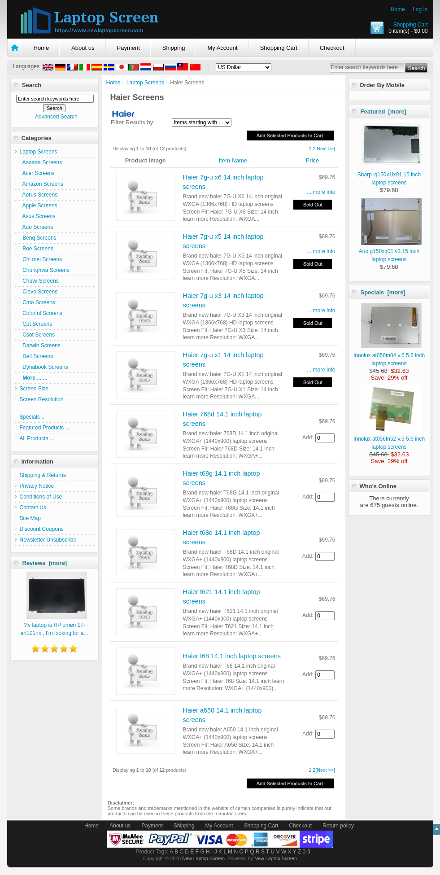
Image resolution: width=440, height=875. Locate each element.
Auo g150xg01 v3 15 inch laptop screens (390, 251)
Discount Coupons (42, 529)
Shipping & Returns (43, 475)
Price (312, 160)
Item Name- (234, 160)
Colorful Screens (41, 313)
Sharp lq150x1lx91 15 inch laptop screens (389, 174)
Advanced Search (56, 117)
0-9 (306, 852)
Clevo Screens (39, 292)
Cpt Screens (36, 324)
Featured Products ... (45, 427)
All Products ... (37, 438)
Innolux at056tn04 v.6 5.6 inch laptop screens (389, 355)
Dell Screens (36, 356)
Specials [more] (383, 292)
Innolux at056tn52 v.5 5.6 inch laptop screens (389, 439)
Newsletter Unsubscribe (48, 540)
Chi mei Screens (41, 259)
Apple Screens (38, 205)
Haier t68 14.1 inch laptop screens (232, 656)
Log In (420, 9)
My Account (222, 47)
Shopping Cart (410, 25)
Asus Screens (38, 216)
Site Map (30, 518)
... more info (321, 192)
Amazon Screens (41, 184)
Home (398, 9)
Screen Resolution (42, 399)
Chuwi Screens (39, 281)
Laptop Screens (145, 82)
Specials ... (33, 417)
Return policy (338, 825)
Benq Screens (38, 238)
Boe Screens (36, 248)
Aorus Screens (39, 195)
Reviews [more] (44, 563)
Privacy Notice (37, 486)
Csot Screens (37, 335)
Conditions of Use (41, 497)
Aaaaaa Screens (41, 162)
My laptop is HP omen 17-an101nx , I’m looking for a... (54, 625)
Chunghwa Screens (45, 270)
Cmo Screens (37, 302)
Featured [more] (384, 111)
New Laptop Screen (203, 858)
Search (31, 85)
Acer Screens (37, 173)
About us (82, 47)
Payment (128, 47)
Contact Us (33, 507)
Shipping (173, 47)
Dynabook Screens (44, 367)
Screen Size (34, 388)
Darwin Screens (40, 345)
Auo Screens (36, 227)
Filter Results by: (133, 122)
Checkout (332, 47)
